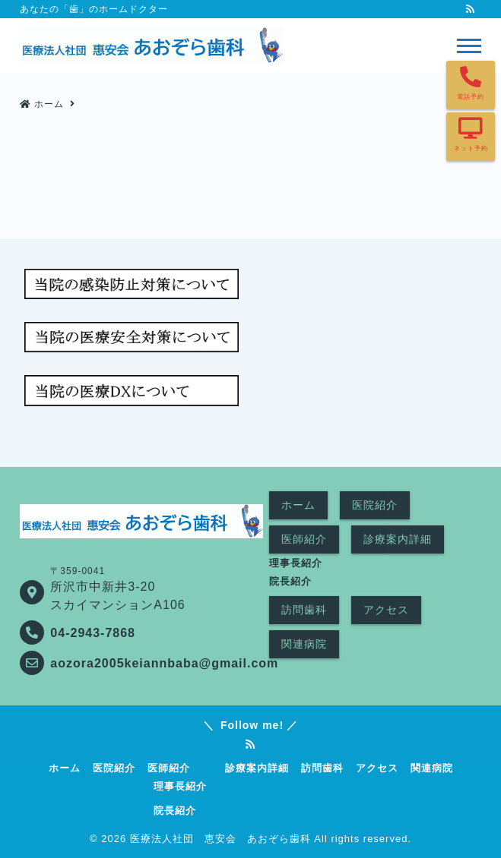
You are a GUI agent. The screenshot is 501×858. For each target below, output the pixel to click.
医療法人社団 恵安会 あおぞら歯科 (220, 838)
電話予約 (470, 96)
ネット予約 (471, 148)
